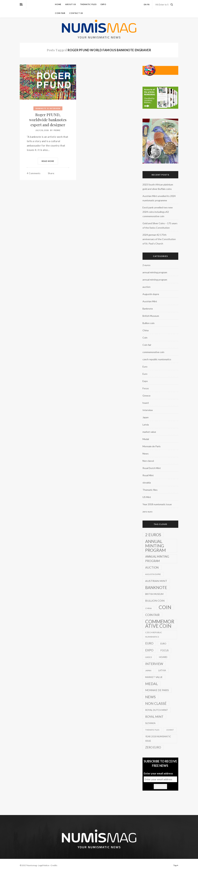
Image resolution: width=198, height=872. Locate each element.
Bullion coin (148, 323)
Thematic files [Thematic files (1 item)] (152, 730)
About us (70, 4)
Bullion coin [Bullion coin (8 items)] (155, 600)
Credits (54, 865)
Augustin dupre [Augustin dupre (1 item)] (153, 574)
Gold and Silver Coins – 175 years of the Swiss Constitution (160, 225)
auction (146, 286)
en (145, 4)
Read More (48, 161)
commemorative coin (153, 352)
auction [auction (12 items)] (152, 567)
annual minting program (155, 272)
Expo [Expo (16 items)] (149, 650)
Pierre (57, 130)
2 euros (146, 265)
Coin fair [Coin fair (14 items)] (152, 615)
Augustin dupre (151, 294)
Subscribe (160, 786)
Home (58, 4)
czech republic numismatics (157, 359)
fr (148, 4)
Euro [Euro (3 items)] (163, 643)
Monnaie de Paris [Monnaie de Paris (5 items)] (157, 690)
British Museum (151, 315)
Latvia (146, 424)
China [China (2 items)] (148, 608)
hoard (146, 402)
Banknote (41, 108)
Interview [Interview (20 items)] (154, 664)
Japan (146, 417)
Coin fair (60, 13)
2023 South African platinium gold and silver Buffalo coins (158, 186)
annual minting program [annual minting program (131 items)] (155, 545)
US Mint (147, 497)
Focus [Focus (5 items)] (164, 650)
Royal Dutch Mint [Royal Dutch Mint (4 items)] (156, 709)
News (146, 453)
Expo (103, 4)
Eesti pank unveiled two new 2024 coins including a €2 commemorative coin (158, 212)
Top (175, 865)
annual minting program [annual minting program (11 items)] (157, 559)
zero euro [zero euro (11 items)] (153, 747)
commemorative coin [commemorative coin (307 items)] (159, 623)
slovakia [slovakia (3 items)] (150, 723)
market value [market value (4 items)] (154, 677)
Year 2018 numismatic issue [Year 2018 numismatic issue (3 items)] (158, 738)
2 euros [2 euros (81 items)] (153, 534)
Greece (146, 395)
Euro (145, 366)
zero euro (147, 511)
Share (51, 173)
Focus (146, 388)
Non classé (148, 460)
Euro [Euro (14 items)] (149, 643)
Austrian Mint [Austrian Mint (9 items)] (156, 580)
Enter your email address (158, 773)
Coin (145, 337)
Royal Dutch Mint (152, 468)
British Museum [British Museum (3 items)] (154, 594)
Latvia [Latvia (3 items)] (162, 670)
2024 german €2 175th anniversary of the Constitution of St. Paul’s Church (159, 239)
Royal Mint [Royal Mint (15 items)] (154, 716)
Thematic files (88, 4)
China (146, 330)
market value (149, 431)
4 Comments (33, 173)
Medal (146, 439)
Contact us (76, 13)
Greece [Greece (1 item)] (148, 657)
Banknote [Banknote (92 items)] (156, 587)
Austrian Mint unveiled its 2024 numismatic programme (159, 198)
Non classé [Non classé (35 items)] (155, 703)
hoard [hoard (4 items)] (163, 657)
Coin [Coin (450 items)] (165, 607)
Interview (55, 108)
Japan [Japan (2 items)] (148, 670)
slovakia (147, 482)
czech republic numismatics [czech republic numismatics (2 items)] (153, 634)
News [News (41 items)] (150, 697)
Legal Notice (43, 865)
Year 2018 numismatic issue (157, 504)
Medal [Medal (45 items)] (151, 684)
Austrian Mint (150, 301)
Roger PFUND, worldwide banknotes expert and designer (48, 119)
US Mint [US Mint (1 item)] (170, 730)
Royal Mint (148, 475)
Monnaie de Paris (152, 446)
